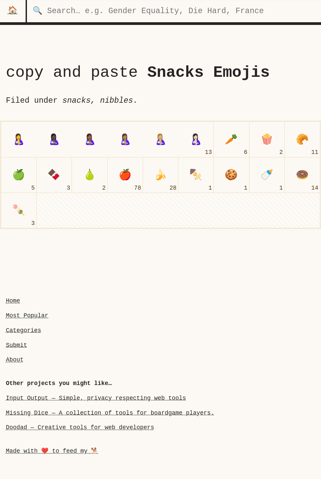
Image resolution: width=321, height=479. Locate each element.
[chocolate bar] (54, 175)
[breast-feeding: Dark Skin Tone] (54, 139)
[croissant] (302, 139)
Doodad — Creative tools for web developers (80, 427)
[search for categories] (174, 11)
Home (13, 300)
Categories (23, 330)
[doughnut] (302, 175)
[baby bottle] (267, 175)
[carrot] (231, 139)
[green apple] (18, 175)
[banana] (160, 175)
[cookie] (231, 175)
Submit (16, 345)
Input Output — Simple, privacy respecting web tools (96, 398)
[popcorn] (267, 139)
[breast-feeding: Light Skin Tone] (196, 139)
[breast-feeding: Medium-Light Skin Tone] (160, 139)
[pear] (89, 175)
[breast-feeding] (18, 139)
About (14, 359)
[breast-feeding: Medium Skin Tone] (125, 139)
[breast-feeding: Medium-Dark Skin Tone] (89, 139)
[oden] (196, 175)
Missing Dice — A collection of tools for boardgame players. (110, 413)
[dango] (18, 210)
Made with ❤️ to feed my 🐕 (52, 451)
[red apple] (125, 175)
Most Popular (27, 315)
